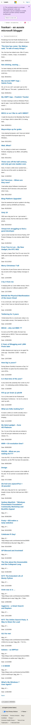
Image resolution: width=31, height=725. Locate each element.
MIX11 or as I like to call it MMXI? (14, 113)
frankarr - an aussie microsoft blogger (13, 22)
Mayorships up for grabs (11, 129)
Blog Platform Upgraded (11, 199)
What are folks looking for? (12, 409)
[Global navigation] (1, 2)
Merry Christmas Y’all (10, 266)
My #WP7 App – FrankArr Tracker (15, 97)
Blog (22, 715)
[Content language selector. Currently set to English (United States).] (9, 707)
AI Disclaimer (4, 715)
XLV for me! (6, 633)
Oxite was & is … (8, 590)
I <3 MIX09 (5, 666)
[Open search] (23, 2)
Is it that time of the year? (11, 379)
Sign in (28, 2)
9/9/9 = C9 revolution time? (12, 443)
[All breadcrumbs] (2, 22)
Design (4, 467)
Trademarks (4, 722)
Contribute (4, 718)
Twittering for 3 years (10, 314)
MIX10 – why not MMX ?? (11, 328)
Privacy (10, 718)
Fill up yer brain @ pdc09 (11, 393)
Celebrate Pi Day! (8, 534)
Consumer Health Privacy (7, 720)
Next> (3, 695)
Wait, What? (6, 145)
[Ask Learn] (25, 22)
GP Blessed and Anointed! (12, 550)
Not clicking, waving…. (10, 65)
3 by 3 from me (7, 282)
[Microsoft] (15, 2)
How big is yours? (8, 363)
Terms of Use (21, 720)
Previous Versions (14, 715)
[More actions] (28, 22)
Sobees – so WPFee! (9, 650)
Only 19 (4, 212)
